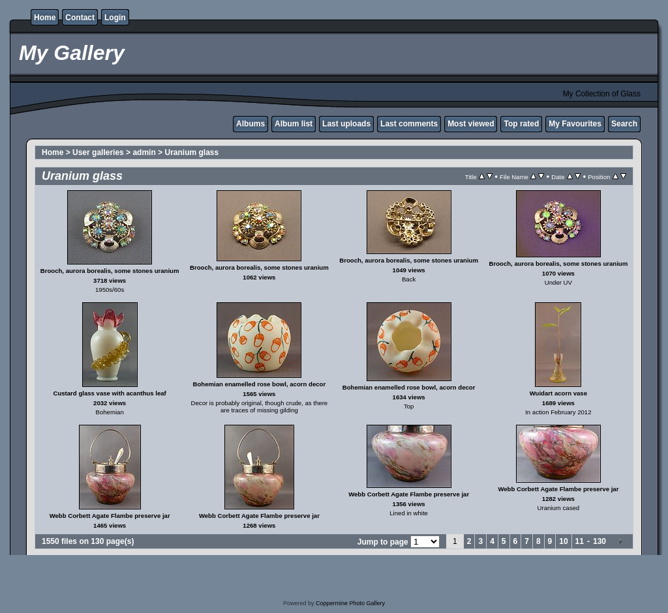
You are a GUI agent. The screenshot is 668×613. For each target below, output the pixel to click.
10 (563, 541)
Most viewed (471, 123)
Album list (293, 123)
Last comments (409, 123)
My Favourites (575, 123)
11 (579, 541)
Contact (80, 17)
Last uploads (346, 123)
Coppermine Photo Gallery (350, 603)
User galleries (98, 152)
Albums (250, 123)
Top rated (521, 123)
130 (599, 541)
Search (624, 123)
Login (115, 17)
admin (143, 152)
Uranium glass (191, 152)
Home (44, 17)
